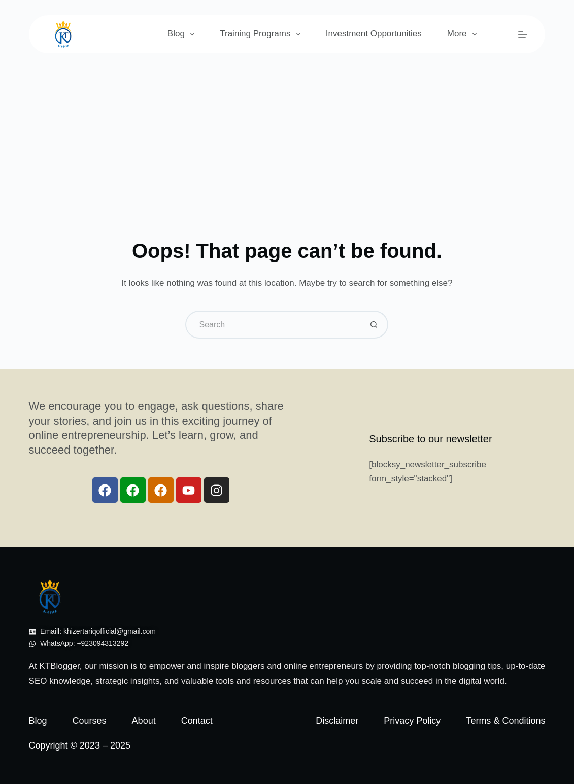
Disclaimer (337, 721)
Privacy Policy (412, 721)
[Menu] (522, 34)
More (464, 34)
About (144, 721)
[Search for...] (272, 325)
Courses (90, 721)
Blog (182, 34)
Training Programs (262, 34)
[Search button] (374, 325)
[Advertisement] (287, 129)
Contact (197, 721)
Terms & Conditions (505, 721)
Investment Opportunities (374, 34)
